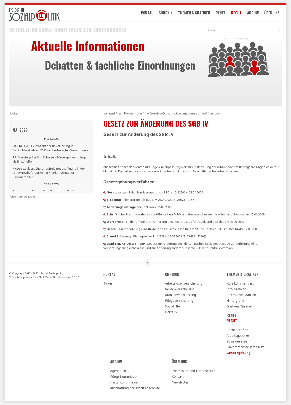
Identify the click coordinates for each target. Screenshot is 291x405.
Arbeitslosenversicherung (183, 284)
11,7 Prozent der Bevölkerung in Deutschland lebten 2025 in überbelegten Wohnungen (50, 148)
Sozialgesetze (237, 342)
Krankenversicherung (180, 295)
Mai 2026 (20, 130)
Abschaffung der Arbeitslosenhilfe (135, 388)
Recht (237, 13)
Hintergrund (235, 301)
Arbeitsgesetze (238, 336)
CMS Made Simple (50, 277)
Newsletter (180, 383)
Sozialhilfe (172, 306)
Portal (148, 13)
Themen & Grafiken (195, 13)
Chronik (166, 13)
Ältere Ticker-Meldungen (22, 197)
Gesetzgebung (160, 114)
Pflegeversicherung (179, 301)
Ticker (107, 284)
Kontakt (178, 377)
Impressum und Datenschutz (193, 371)
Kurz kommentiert (240, 284)
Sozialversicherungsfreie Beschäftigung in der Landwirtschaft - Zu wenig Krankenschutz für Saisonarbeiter (49, 173)
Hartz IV (171, 312)
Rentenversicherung (180, 289)
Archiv (253, 13)
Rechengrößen (237, 330)
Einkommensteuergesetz (245, 347)
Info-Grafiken (236, 289)
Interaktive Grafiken (241, 295)
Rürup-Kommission (124, 377)
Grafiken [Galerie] (239, 306)
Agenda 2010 (120, 371)
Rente (221, 13)
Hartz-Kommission (124, 383)
